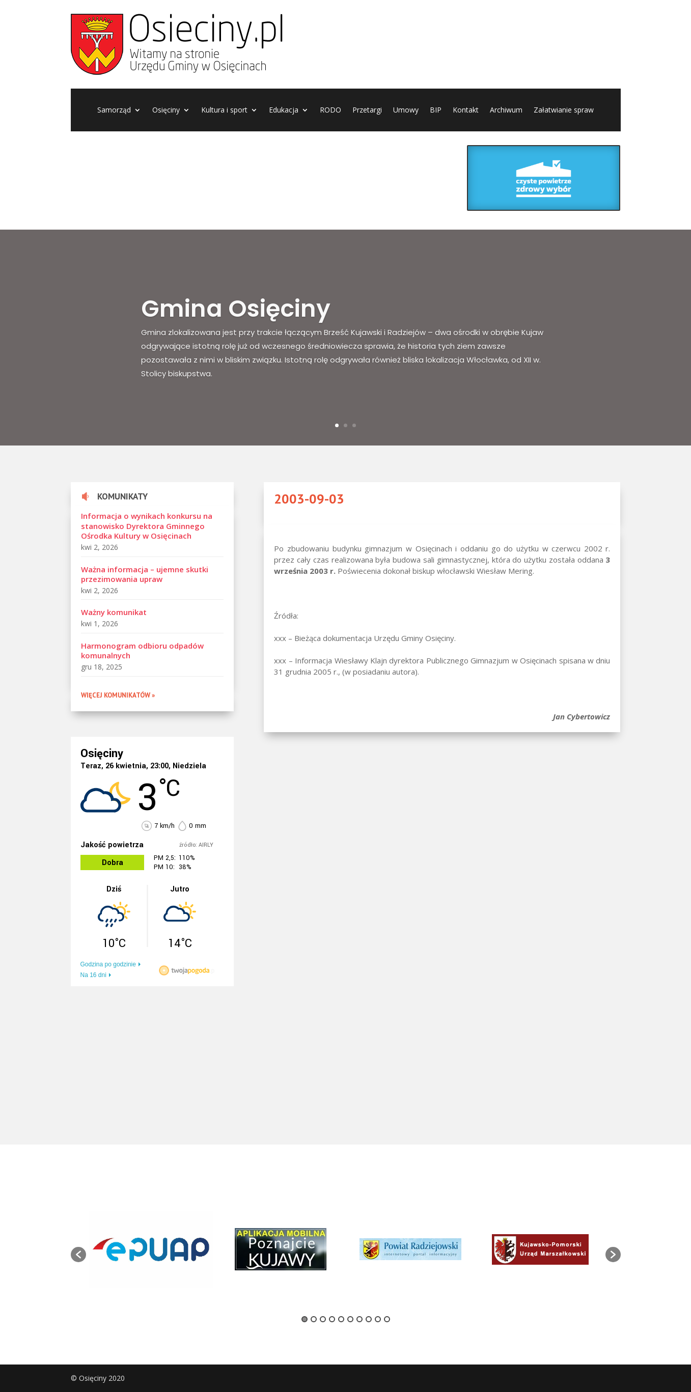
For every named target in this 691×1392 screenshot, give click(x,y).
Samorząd (114, 110)
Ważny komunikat (114, 612)
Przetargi (367, 110)
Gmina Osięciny (235, 321)
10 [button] (387, 1319)
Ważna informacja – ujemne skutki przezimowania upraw (144, 574)
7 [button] (359, 1319)
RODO (330, 110)
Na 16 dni (93, 975)
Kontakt (466, 110)
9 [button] (378, 1319)
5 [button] (341, 1319)
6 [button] (350, 1319)
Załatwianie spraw (564, 110)
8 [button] (369, 1319)
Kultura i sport (224, 110)
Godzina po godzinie (108, 964)
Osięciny (166, 110)
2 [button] (314, 1319)
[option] (151, 1249)
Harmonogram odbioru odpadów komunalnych (142, 651)
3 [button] (323, 1319)
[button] (78, 1254)
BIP (435, 110)
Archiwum (506, 110)
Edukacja (283, 110)
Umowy (406, 110)
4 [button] (332, 1319)
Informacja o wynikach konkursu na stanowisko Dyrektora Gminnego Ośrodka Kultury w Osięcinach (146, 526)
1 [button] (304, 1319)
